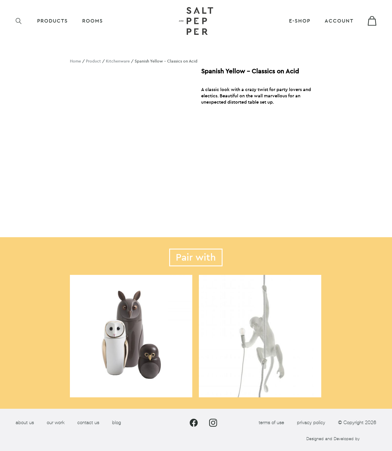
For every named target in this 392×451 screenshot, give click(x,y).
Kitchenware (118, 61)
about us (25, 422)
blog (116, 422)
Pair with (196, 257)
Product (93, 61)
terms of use (271, 422)
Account (339, 21)
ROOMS (92, 21)
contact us (88, 422)
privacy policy (311, 422)
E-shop (299, 21)
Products (52, 21)
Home (75, 61)
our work (55, 422)
